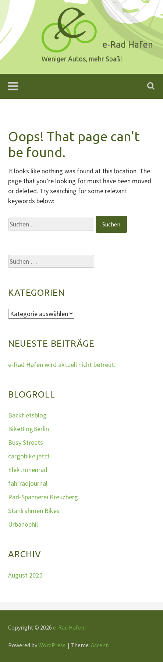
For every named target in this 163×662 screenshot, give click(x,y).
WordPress (51, 645)
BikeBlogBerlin (28, 428)
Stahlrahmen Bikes (34, 510)
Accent (99, 645)
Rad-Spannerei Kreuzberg (43, 497)
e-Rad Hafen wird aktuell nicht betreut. (62, 364)
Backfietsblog (27, 415)
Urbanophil (23, 524)
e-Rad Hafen (68, 627)
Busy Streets (25, 442)
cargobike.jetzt (29, 456)
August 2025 (25, 575)
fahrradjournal (27, 483)
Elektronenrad (27, 469)
